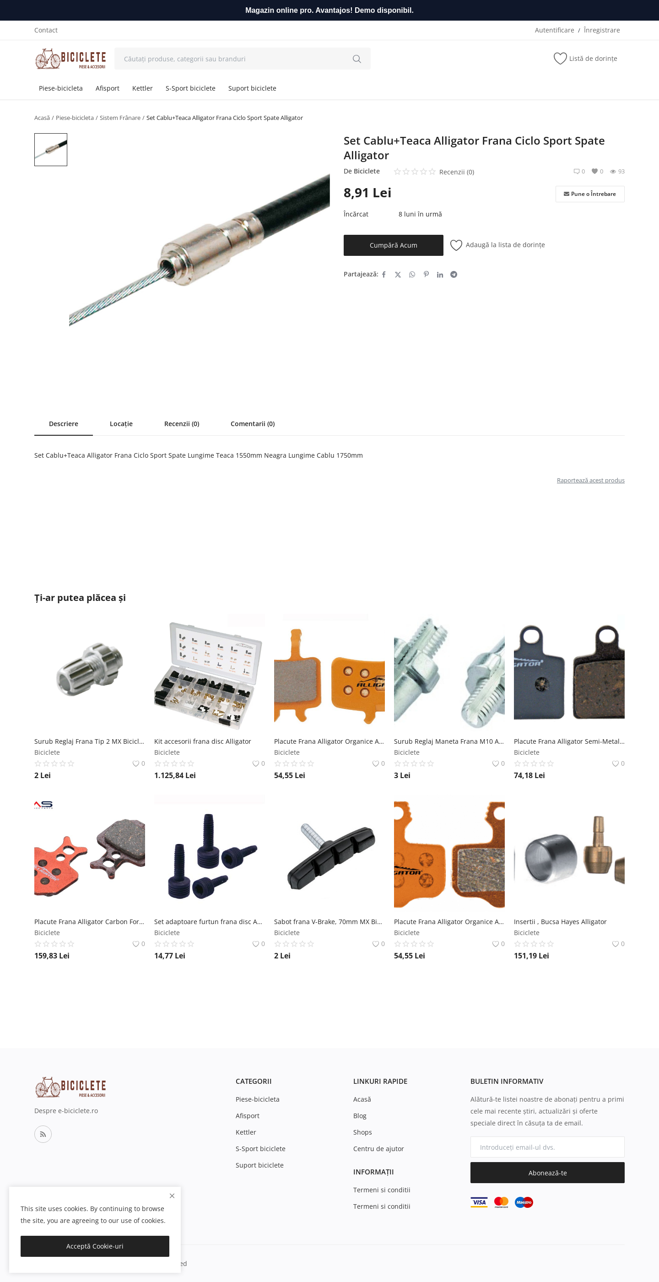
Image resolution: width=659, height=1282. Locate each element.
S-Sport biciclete (191, 88)
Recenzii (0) (181, 423)
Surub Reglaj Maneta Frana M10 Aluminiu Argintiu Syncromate (449, 741)
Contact (46, 30)
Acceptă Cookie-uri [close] (95, 1246)
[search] (357, 58)
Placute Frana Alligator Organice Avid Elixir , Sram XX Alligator (449, 921)
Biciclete (367, 171)
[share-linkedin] (440, 274)
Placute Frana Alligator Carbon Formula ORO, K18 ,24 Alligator (89, 921)
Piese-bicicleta (61, 88)
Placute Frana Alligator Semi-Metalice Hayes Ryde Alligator (569, 741)
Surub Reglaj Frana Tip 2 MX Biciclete (89, 741)
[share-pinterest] (426, 274)
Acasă (42, 118)
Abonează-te (548, 1172)
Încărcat (356, 214)
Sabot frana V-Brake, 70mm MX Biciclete (329, 921)
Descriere (63, 423)
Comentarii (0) (253, 423)
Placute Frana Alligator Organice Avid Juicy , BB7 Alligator (329, 741)
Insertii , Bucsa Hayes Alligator (560, 921)
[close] (172, 1195)
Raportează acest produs (591, 480)
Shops (362, 1132)
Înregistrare (602, 30)
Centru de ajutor (378, 1148)
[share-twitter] (397, 274)
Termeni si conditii (382, 1189)
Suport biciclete (252, 88)
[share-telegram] (453, 274)
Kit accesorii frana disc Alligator (202, 741)
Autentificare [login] (554, 30)
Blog (360, 1115)
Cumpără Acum (393, 245)
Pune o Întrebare (590, 194)
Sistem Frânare (120, 118)
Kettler (142, 88)
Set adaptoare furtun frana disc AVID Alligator (209, 921)
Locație (121, 423)
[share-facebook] (383, 274)
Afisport (107, 88)
